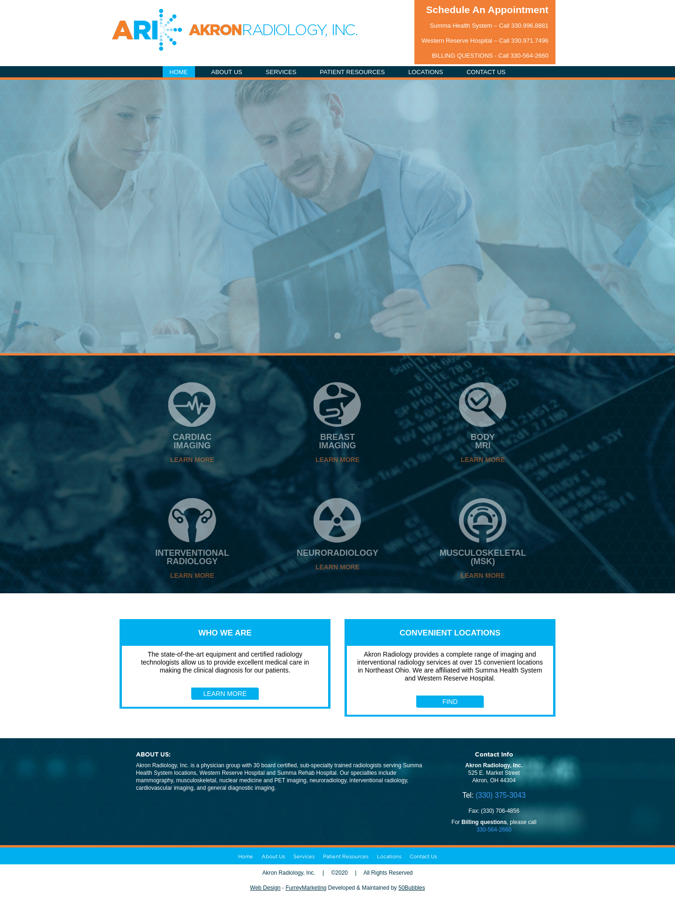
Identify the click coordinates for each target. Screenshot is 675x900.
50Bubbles (411, 888)
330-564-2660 (529, 55)
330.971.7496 (529, 40)
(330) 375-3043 (501, 795)
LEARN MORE (192, 459)
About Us (273, 856)
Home (245, 856)
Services (304, 856)
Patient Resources (345, 856)
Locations (389, 856)
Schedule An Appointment (487, 9)
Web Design (265, 888)
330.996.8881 (529, 25)
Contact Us (423, 856)
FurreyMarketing (305, 888)
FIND (450, 701)
